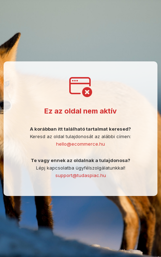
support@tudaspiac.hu (80, 175)
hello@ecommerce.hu (80, 144)
